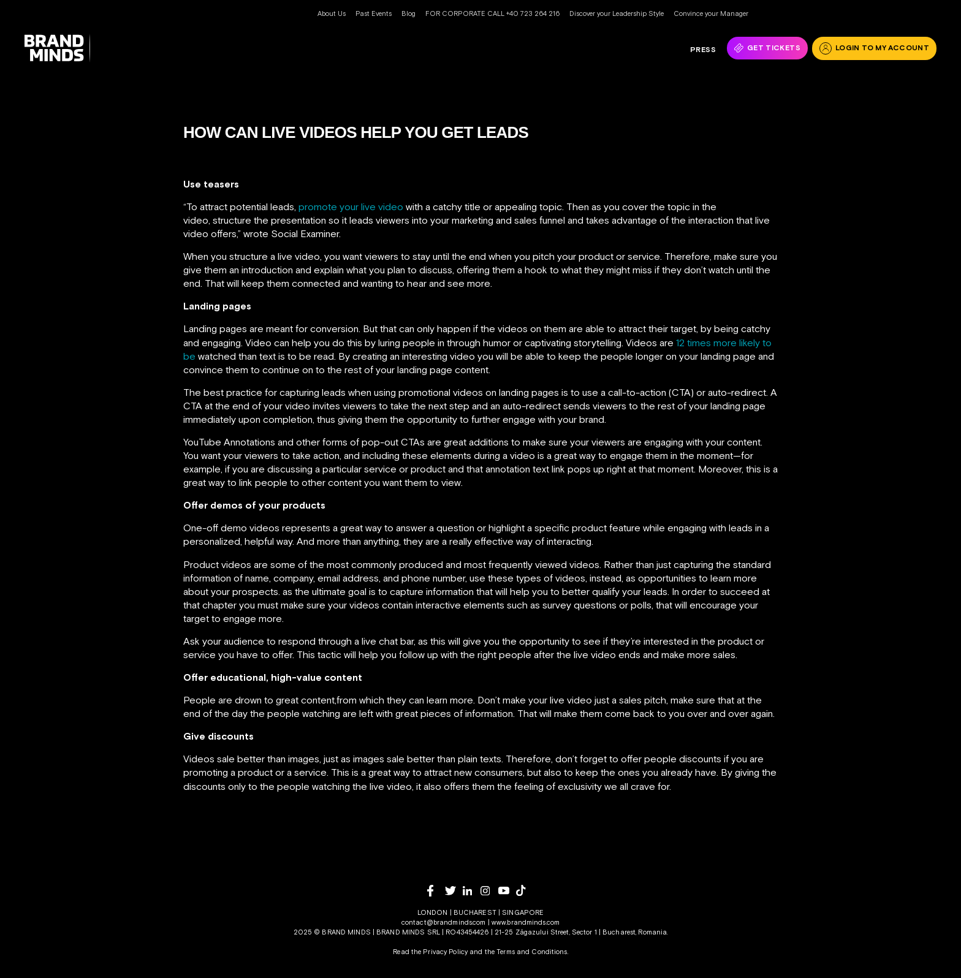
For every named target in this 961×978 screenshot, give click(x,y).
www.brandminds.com (526, 922)
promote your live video (350, 206)
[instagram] (489, 890)
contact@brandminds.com (444, 922)
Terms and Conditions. (532, 951)
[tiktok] (525, 890)
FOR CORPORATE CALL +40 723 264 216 (492, 13)
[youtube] (507, 891)
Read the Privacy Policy (430, 951)
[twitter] (454, 890)
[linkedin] (471, 890)
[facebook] (436, 891)
